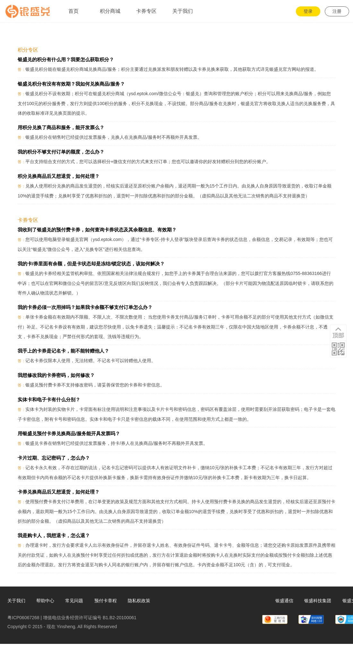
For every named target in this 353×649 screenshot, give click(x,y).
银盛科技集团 (317, 600)
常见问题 (74, 600)
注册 (336, 11)
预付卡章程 (105, 600)
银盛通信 (284, 600)
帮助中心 (45, 600)
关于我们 (16, 600)
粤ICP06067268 (23, 617)
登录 (308, 11)
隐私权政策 (139, 600)
